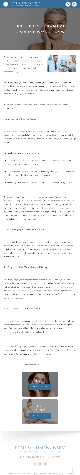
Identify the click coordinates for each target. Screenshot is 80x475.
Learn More (40, 386)
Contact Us (40, 415)
